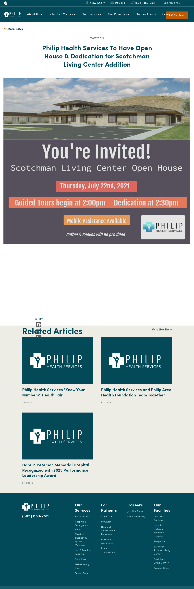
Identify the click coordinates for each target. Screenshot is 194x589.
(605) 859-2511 (143, 3)
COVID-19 (106, 516)
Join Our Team (135, 511)
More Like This (162, 329)
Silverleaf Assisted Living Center (162, 550)
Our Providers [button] (117, 14)
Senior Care (81, 573)
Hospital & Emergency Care (81, 525)
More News (13, 29)
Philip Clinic (160, 541)
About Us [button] (33, 14)
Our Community (136, 516)
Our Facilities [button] (144, 14)
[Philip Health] (12, 14)
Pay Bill (117, 3)
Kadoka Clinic (161, 568)
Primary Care (82, 516)
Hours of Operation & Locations (108, 531)
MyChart (106, 522)
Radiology (80, 559)
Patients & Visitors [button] (60, 14)
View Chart (95, 3)
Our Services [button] (90, 14)
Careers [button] (167, 14)
